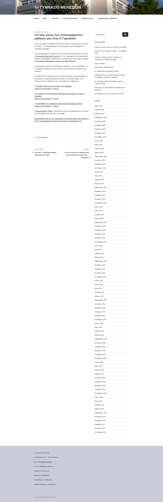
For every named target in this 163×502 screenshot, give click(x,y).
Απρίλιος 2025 (99, 148)
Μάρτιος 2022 (99, 257)
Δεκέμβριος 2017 (100, 420)
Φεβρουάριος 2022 (101, 261)
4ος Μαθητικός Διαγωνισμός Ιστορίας (107, 71)
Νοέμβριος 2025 (100, 129)
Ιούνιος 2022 (99, 246)
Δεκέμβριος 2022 (100, 230)
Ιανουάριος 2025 (100, 160)
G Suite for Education (70, 18)
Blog (45, 18)
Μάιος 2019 (98, 366)
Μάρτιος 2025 (99, 152)
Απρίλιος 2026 (99, 110)
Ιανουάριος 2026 (100, 121)
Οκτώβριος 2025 (100, 133)
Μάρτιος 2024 (99, 183)
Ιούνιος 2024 (99, 172)
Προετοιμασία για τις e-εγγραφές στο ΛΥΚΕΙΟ (109, 94)
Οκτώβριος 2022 (100, 238)
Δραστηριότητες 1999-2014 (107, 18)
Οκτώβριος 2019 (100, 354)
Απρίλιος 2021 (99, 292)
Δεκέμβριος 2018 (100, 382)
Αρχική (36, 18)
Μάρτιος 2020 (99, 335)
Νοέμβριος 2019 (100, 350)
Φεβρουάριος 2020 (101, 339)
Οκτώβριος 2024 (100, 164)
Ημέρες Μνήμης (100, 63)
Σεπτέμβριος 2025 (100, 137)
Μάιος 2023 (98, 211)
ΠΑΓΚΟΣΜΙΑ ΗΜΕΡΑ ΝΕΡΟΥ (104, 67)
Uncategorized (42, 137)
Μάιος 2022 (98, 249)
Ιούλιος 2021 (99, 280)
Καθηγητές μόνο (88, 18)
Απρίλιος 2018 (99, 405)
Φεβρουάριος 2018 (101, 413)
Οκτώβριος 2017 (100, 428)
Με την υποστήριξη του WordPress (45, 497)
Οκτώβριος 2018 (100, 389)
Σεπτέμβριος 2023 (100, 203)
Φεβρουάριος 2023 (101, 222)
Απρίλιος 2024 (99, 179)
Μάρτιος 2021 (99, 296)
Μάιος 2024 (98, 176)
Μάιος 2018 (98, 401)
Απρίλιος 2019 (99, 370)
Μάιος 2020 (98, 327)
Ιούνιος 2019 (99, 362)
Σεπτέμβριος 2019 (100, 358)
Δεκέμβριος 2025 (100, 125)
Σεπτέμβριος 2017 (100, 432)
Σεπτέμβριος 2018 (100, 393)
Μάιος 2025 (98, 145)
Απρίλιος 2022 (99, 253)
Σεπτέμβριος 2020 (100, 319)
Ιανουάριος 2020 (100, 343)
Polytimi (46, 32)
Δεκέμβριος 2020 (100, 308)
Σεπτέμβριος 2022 (100, 242)
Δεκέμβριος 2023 (100, 191)
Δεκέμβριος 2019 (100, 347)
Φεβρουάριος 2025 (101, 156)
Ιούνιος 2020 (99, 323)
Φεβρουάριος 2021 (101, 300)
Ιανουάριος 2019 (100, 378)
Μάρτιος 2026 (99, 113)
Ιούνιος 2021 (99, 284)
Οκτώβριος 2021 (100, 273)
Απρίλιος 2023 (99, 214)
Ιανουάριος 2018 (100, 416)
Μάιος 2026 (98, 106)
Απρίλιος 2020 (99, 331)
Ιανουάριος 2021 (100, 304)
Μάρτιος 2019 (99, 374)
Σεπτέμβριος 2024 (100, 168)
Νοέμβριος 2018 (100, 385)
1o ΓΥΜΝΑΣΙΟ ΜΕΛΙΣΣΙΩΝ (58, 7)
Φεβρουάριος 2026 (101, 117)
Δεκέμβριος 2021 (100, 265)
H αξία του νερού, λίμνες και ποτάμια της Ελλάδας (111, 47)
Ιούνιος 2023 (99, 207)
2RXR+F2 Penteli (46, 462)
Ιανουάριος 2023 (100, 226)
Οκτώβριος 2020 (100, 315)
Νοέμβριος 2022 (100, 234)
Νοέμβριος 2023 (100, 195)
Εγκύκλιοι (55, 18)
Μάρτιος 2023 (99, 218)
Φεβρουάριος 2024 (101, 187)
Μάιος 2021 (98, 288)
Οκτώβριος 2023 (100, 199)
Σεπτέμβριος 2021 (100, 277)
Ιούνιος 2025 (99, 141)
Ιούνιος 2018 (99, 397)
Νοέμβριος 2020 (100, 312)
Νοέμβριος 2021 (100, 269)
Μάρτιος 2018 (99, 409)
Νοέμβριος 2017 (100, 424)
